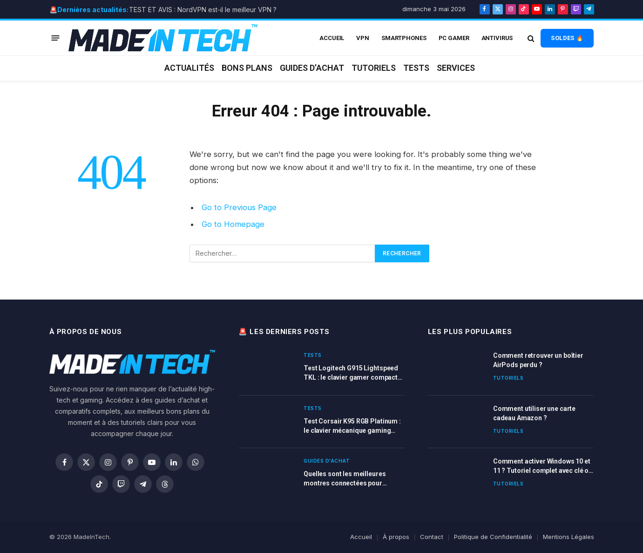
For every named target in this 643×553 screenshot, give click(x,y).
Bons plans (247, 68)
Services (456, 68)
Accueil (361, 536)
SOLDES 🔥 (567, 37)
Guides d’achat (312, 68)
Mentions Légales (568, 536)
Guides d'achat (327, 461)
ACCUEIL (331, 37)
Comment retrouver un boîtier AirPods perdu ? (538, 360)
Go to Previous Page (239, 207)
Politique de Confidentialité (493, 536)
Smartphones (403, 37)
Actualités (189, 68)
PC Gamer (454, 37)
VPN (362, 37)
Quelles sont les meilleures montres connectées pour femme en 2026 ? (345, 479)
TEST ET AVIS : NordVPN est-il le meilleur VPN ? (203, 10)
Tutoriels (374, 68)
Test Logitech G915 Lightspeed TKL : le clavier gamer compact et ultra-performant (351, 373)
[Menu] (55, 38)
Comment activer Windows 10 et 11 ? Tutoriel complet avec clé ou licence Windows (542, 466)
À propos (396, 536)
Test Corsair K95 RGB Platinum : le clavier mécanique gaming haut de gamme (352, 426)
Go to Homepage (233, 224)
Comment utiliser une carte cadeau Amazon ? (534, 413)
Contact (431, 536)
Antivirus (497, 37)
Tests (416, 68)
